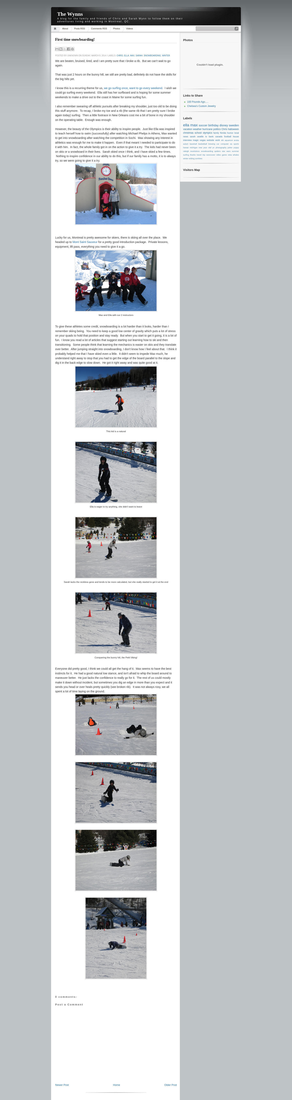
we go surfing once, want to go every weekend (133, 88)
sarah (139, 55)
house (236, 136)
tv (206, 136)
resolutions (195, 151)
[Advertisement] (116, 1074)
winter (166, 55)
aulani (185, 144)
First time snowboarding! (75, 39)
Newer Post (62, 1084)
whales (236, 155)
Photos (116, 28)
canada (218, 136)
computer (225, 144)
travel (199, 155)
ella (126, 55)
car (218, 144)
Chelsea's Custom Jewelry (201, 106)
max (132, 55)
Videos (129, 28)
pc (214, 147)
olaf (209, 147)
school (198, 132)
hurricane (207, 129)
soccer (203, 125)
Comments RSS (99, 28)
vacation (187, 129)
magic (196, 140)
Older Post (170, 1084)
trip (204, 155)
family (216, 133)
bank (211, 136)
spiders (217, 151)
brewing (211, 144)
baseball (193, 144)
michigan (194, 147)
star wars (226, 151)
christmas (188, 132)
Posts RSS (79, 28)
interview (187, 140)
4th (222, 140)
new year (203, 147)
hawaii (186, 147)
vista (230, 155)
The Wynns (70, 14)
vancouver (210, 155)
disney (224, 125)
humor (230, 133)
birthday (213, 125)
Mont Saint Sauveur (85, 242)
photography (221, 147)
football (227, 136)
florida (223, 133)
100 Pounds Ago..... (197, 101)
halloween (233, 129)
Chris (120, 55)
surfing (186, 155)
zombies (198, 158)
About (65, 28)
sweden (234, 125)
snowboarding (152, 55)
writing (191, 158)
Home (55, 29)
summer (235, 151)
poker (230, 147)
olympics (207, 132)
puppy (236, 147)
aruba (236, 140)
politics (217, 129)
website (210, 140)
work (217, 140)
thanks (193, 155)
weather (197, 129)
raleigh (186, 151)
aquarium (229, 140)
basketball (202, 144)
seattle (200, 136)
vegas (203, 140)
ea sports (234, 144)
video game (221, 155)
